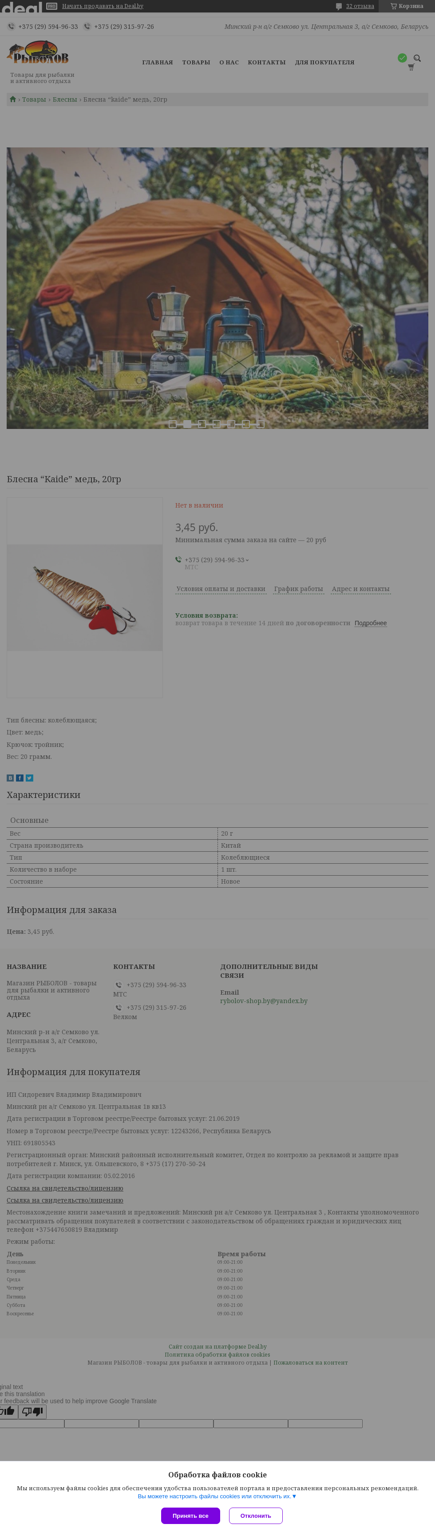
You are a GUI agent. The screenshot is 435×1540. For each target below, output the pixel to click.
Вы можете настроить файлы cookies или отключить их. (214, 1496)
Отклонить (256, 1515)
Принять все (191, 1515)
